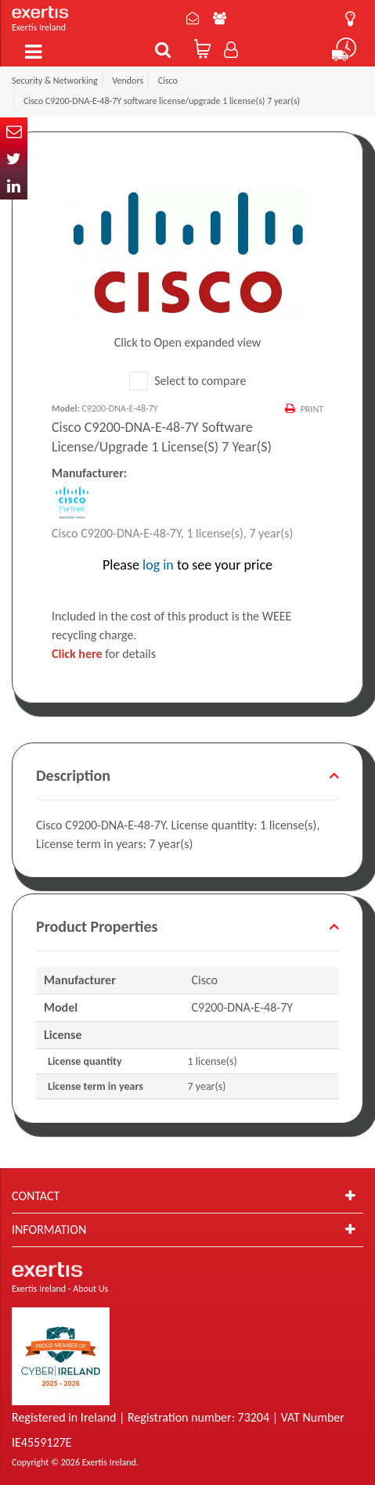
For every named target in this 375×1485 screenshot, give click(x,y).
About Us (219, 18)
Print (312, 409)
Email (13, 131)
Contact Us (192, 18)
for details (104, 653)
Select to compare (188, 380)
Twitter (13, 158)
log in (158, 565)
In (13, 186)
